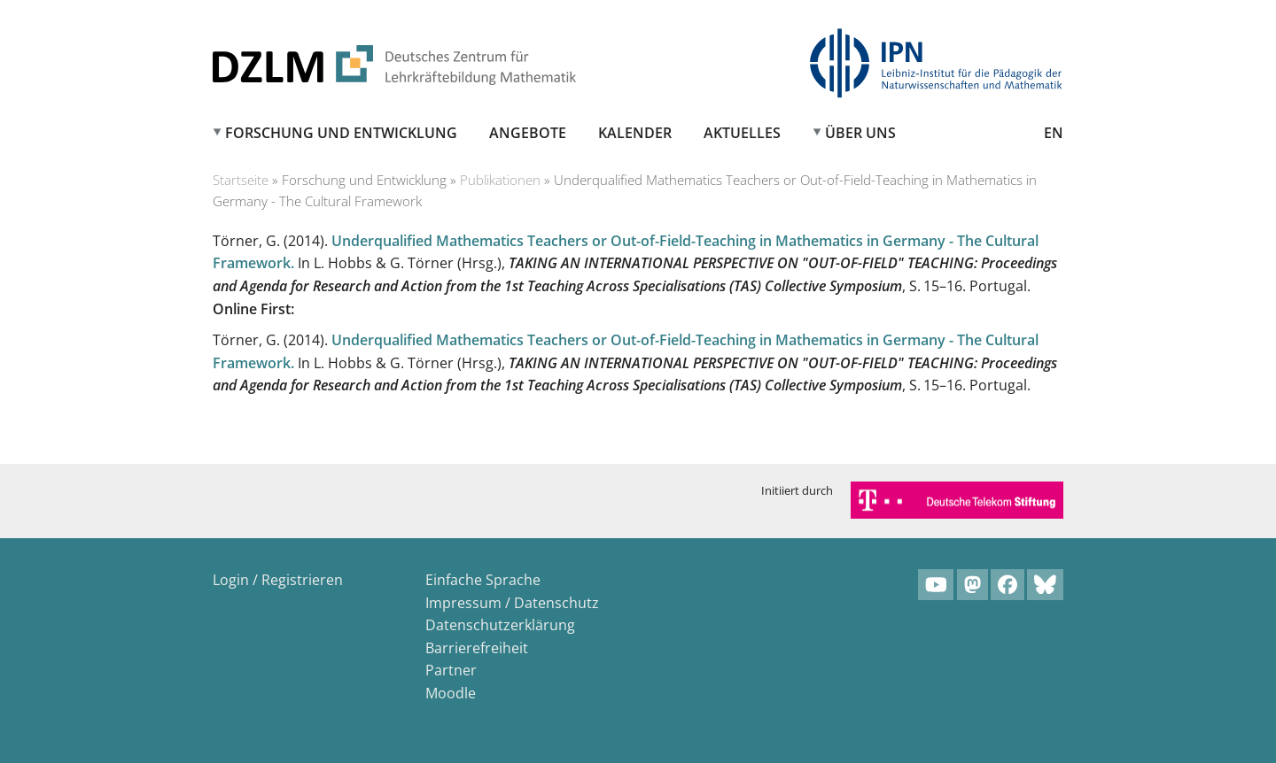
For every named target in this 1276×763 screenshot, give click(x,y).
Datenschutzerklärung (500, 625)
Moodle (450, 693)
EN (1053, 133)
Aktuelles (742, 133)
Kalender (635, 133)
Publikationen (500, 180)
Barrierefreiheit (476, 648)
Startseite (240, 180)
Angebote (527, 133)
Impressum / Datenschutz (512, 603)
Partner (451, 670)
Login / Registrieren (278, 580)
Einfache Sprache (483, 580)
